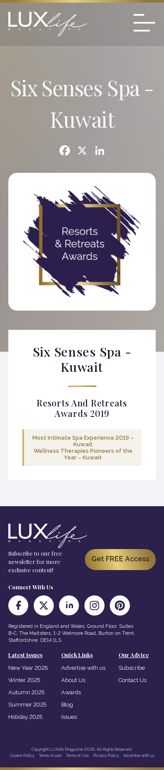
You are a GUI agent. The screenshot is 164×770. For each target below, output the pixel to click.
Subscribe (132, 668)
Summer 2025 (27, 704)
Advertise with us (83, 668)
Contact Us (133, 680)
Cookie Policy (22, 755)
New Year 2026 (28, 668)
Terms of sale (50, 755)
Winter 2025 (24, 680)
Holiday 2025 (25, 717)
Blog (67, 704)
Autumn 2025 (26, 692)
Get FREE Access (120, 559)
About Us (73, 680)
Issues (69, 717)
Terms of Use (77, 755)
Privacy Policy (106, 755)
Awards (71, 692)
